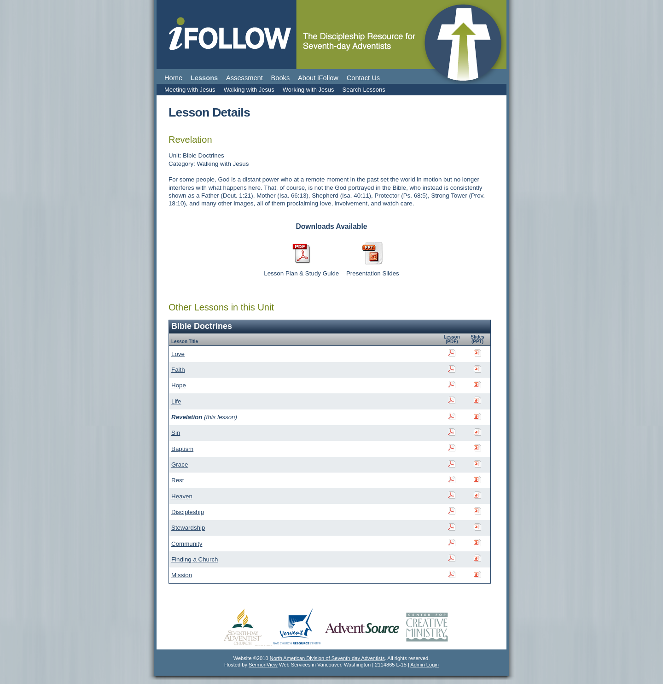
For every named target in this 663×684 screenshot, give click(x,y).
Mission (181, 575)
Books (280, 78)
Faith (178, 369)
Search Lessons (364, 89)
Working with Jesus (308, 89)
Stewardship (188, 527)
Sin (175, 432)
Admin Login (424, 664)
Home (173, 78)
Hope (178, 385)
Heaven (181, 496)
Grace (179, 464)
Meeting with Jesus (189, 89)
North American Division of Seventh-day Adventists (327, 658)
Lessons (204, 78)
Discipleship (187, 512)
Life (176, 401)
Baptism (182, 448)
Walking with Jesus (249, 89)
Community (186, 543)
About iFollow (318, 78)
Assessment (244, 78)
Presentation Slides (372, 273)
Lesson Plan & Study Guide (301, 273)
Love (178, 354)
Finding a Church (194, 559)
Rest (177, 480)
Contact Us (363, 78)
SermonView (263, 664)
